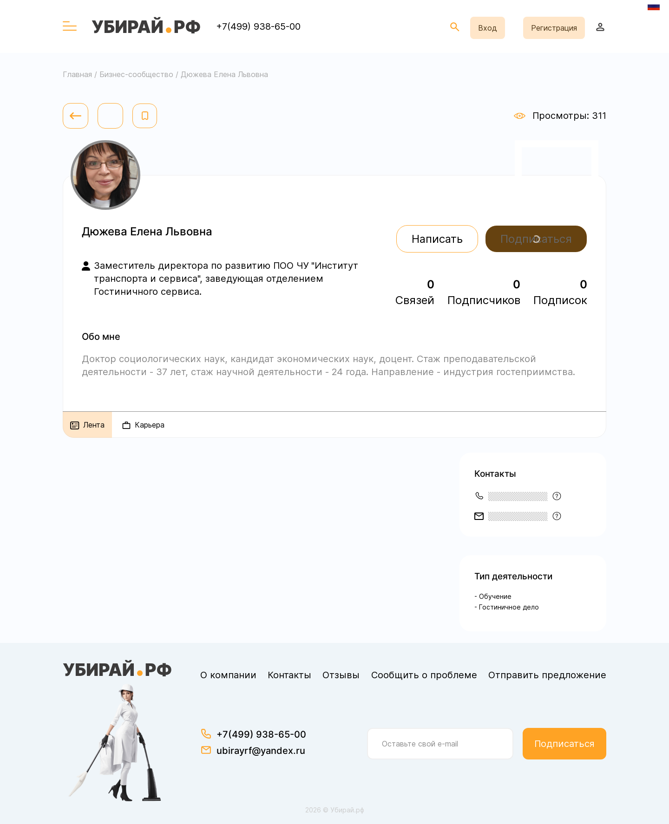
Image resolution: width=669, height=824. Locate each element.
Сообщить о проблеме (424, 675)
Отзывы (341, 675)
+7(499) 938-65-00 (258, 26)
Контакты (289, 675)
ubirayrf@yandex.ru (260, 750)
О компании (228, 675)
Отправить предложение (547, 675)
